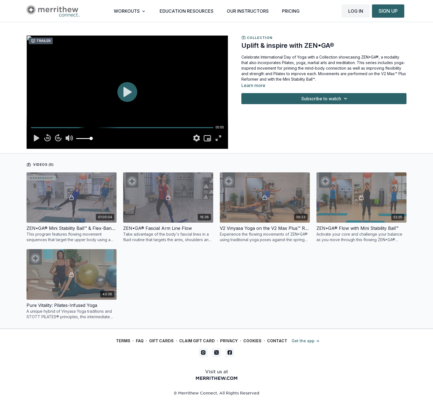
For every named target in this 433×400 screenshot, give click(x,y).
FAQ (140, 340)
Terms (123, 340)
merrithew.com (217, 378)
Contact (277, 340)
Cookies (252, 340)
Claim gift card (197, 340)
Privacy (229, 340)
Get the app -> (305, 340)
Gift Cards (161, 340)
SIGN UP (388, 11)
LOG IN (355, 11)
